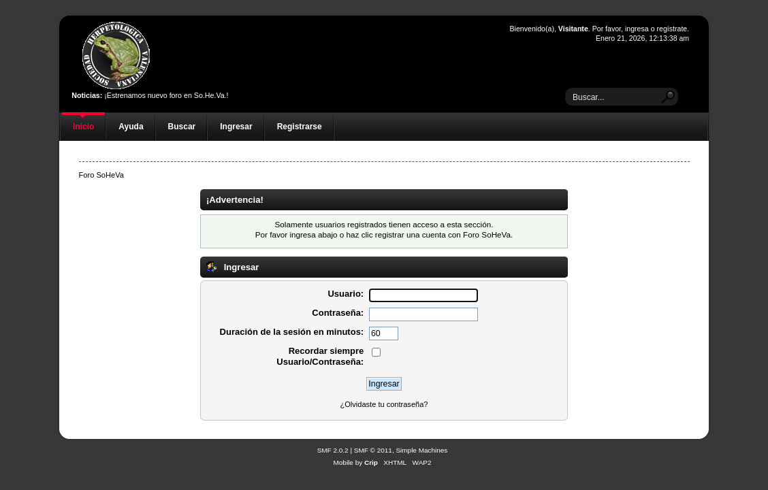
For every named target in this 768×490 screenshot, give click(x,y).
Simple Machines (421, 450)
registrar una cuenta (410, 234)
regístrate (671, 28)
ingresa (637, 28)
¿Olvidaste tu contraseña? (384, 404)
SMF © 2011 (373, 450)
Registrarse (299, 126)
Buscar (182, 126)
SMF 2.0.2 (333, 450)
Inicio (83, 126)
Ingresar (236, 126)
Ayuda (130, 126)
